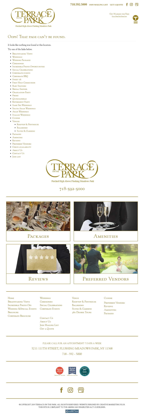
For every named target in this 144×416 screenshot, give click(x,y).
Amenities (17, 137)
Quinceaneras (19, 98)
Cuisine (16, 118)
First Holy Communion (23, 82)
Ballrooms (22, 127)
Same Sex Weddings (22, 105)
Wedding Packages (21, 60)
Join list (16, 156)
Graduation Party (21, 92)
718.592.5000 (78, 4)
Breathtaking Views (22, 53)
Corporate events (21, 73)
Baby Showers (19, 85)
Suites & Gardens (26, 131)
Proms (15, 95)
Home (11, 297)
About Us (17, 150)
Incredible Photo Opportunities (28, 66)
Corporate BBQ (20, 76)
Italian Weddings (21, 114)
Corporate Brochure (19, 315)
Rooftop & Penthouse (28, 124)
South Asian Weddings (23, 108)
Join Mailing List (49, 325)
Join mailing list (98, 5)
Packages (16, 134)
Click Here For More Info (119, 16)
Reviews (16, 140)
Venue (75, 297)
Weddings (17, 57)
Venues (15, 121)
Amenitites (110, 309)
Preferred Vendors (21, 143)
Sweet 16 (16, 79)
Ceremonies (18, 63)
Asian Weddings (20, 111)
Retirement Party (21, 101)
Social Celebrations (22, 69)
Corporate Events (50, 308)
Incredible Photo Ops (19, 305)
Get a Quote (116, 5)
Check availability (21, 147)
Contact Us (18, 153)
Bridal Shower (19, 89)
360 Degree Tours (81, 312)
